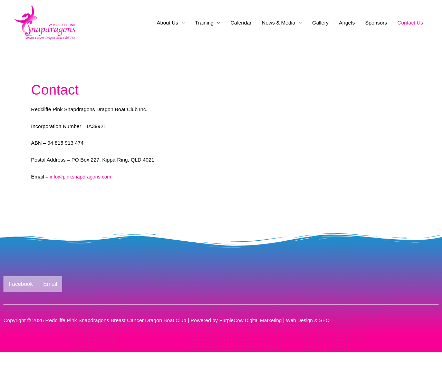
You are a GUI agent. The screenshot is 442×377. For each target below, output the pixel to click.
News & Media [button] (278, 35)
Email (50, 309)
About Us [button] (167, 35)
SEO (328, 345)
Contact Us (410, 35)
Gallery (320, 35)
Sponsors (376, 35)
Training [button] (204, 35)
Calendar (240, 35)
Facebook (21, 309)
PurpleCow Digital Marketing (252, 345)
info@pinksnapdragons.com (82, 202)
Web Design (303, 345)
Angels (347, 35)
